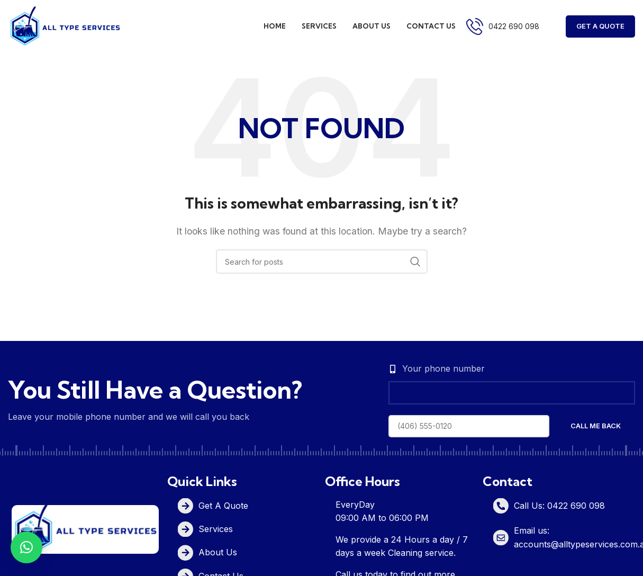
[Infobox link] (502, 26)
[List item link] (248, 506)
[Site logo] (65, 25)
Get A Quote (600, 26)
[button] (26, 547)
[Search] (322, 261)
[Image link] (85, 528)
